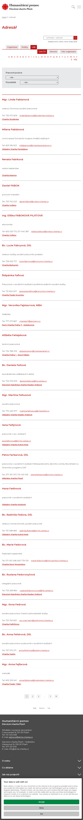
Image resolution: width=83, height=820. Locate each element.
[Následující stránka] (50, 696)
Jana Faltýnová (11, 425)
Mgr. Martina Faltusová (16, 395)
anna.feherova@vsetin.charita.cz (34, 650)
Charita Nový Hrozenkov (13, 564)
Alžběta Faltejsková (14, 335)
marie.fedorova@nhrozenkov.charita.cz (49, 560)
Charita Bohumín (10, 265)
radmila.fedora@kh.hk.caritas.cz (34, 531)
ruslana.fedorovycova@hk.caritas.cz (36, 590)
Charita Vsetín (8, 654)
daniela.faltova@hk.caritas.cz (33, 381)
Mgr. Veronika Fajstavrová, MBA (22, 305)
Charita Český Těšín (11, 684)
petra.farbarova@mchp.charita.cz (46, 474)
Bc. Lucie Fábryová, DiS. (17, 245)
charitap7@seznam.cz (29, 321)
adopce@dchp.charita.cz (21, 737)
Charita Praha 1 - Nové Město (15, 355)
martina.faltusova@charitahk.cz (34, 411)
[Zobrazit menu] (79, 7)
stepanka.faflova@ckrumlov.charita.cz (37, 291)
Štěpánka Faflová (13, 275)
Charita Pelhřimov (10, 624)
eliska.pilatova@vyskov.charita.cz (46, 231)
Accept (41, 802)
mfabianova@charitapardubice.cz (35, 145)
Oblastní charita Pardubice (15, 149)
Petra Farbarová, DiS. (15, 454)
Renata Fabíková (12, 159)
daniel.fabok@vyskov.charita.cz (34, 201)
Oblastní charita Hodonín (14, 504)
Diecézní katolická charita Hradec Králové (22, 385)
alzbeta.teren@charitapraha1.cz (34, 351)
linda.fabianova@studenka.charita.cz (37, 115)
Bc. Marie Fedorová (14, 544)
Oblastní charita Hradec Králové (17, 415)
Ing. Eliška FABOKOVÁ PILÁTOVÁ (22, 215)
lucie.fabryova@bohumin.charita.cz (36, 261)
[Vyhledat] (73, 7)
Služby (26, 47)
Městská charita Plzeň (12, 478)
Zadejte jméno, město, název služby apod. (62, 42)
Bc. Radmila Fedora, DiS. (17, 514)
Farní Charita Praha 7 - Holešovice (18, 325)
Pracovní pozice (14, 73)
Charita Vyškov (9, 205)
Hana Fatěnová (11, 488)
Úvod (4, 17)
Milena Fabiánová (13, 129)
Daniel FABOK (10, 185)
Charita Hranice (9, 175)
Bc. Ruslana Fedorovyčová (18, 574)
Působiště (11, 82)
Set (41, 814)
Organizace (13, 47)
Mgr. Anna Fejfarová (14, 664)
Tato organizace (68, 51)
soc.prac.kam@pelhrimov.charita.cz (36, 620)
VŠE (75, 59)
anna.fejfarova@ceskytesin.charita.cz (36, 680)
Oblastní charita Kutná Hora (15, 444)
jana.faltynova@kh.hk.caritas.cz (16, 441)
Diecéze (52, 51)
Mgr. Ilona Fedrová (14, 604)
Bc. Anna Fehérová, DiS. (16, 634)
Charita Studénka (10, 119)
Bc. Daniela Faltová (14, 365)
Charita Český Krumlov (13, 295)
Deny (41, 808)
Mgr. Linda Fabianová (15, 99)
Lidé (36, 47)
